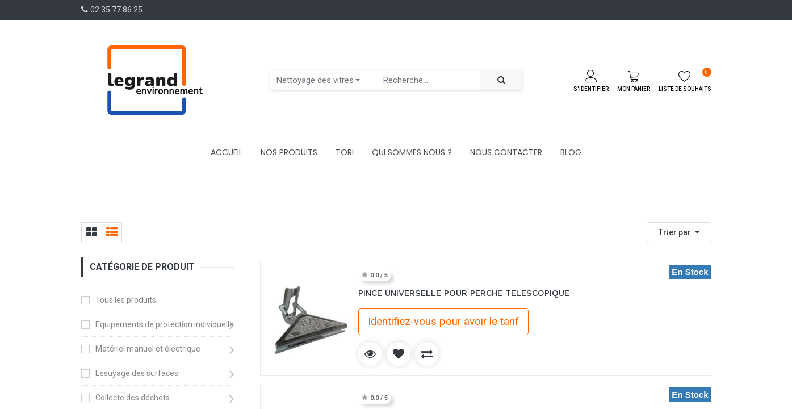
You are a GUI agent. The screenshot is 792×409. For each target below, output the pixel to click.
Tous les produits (125, 299)
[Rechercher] (501, 80)
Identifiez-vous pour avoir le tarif (443, 321)
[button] (679, 232)
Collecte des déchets (132, 397)
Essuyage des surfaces (136, 373)
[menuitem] (226, 152)
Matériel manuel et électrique (147, 348)
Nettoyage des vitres (315, 80)
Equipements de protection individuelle (164, 324)
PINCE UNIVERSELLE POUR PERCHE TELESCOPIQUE (463, 293)
